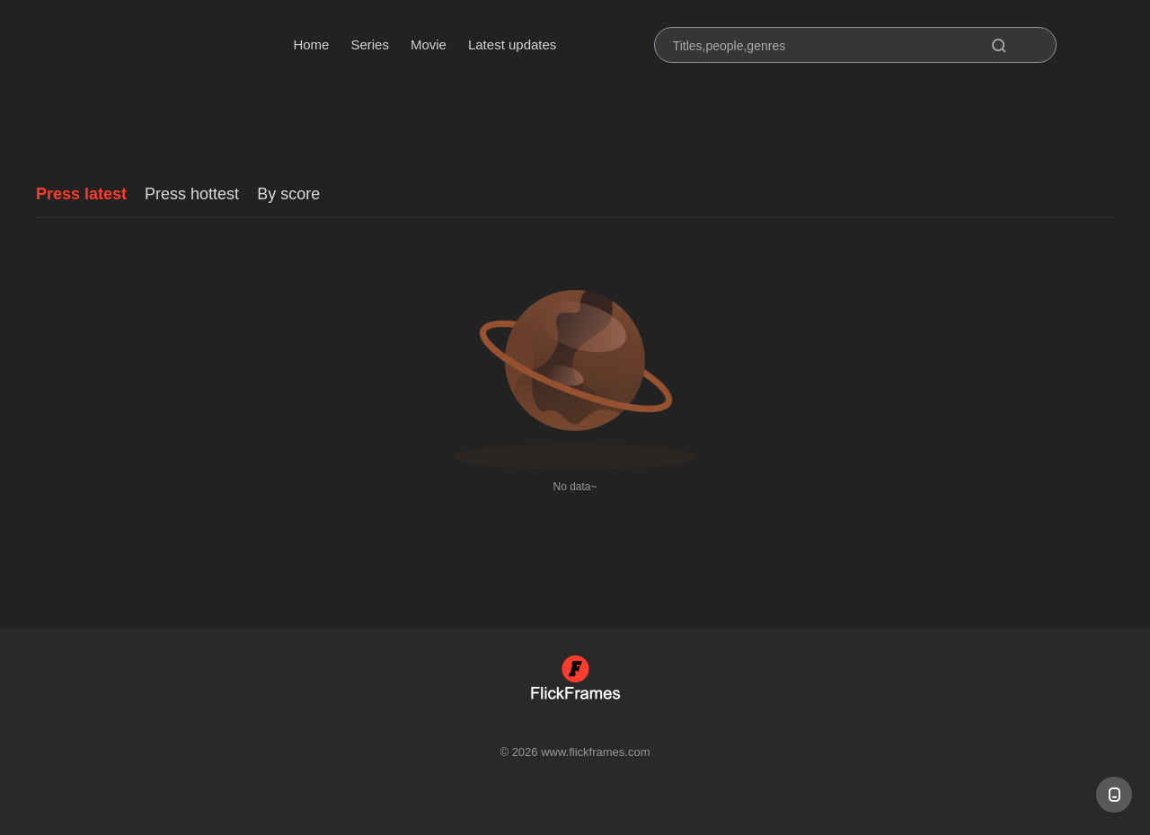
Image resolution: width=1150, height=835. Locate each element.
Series (369, 44)
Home (311, 44)
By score (288, 194)
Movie (429, 44)
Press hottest (192, 194)
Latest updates (512, 44)
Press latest (81, 194)
